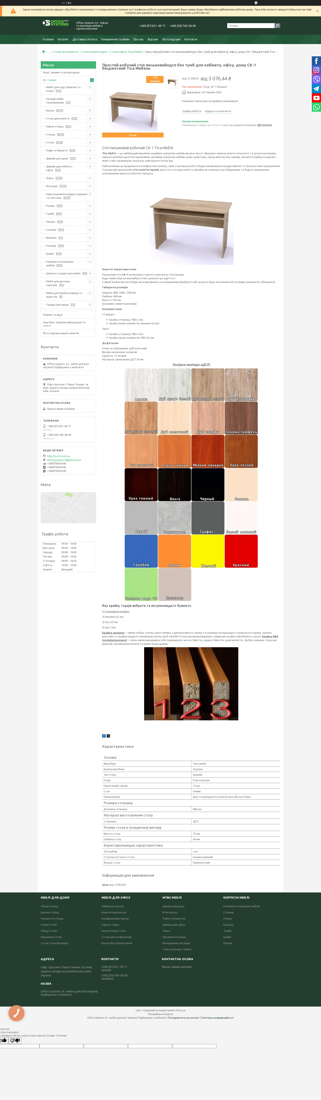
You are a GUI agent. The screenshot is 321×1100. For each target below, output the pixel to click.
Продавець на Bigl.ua (160, 1014)
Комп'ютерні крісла (114, 912)
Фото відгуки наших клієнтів (61, 333)
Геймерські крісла (112, 906)
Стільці (50, 134)
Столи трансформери (54, 943)
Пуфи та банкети (57, 150)
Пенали (50, 221)
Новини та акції (52, 314)
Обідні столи (49, 930)
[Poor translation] (14, 1040)
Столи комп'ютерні (94, 51)
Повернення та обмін (115, 39)
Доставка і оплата (85, 39)
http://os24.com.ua (58, 456)
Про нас (138, 39)
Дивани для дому (57, 158)
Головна (48, 39)
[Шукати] (277, 25)
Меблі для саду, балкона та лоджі (63, 89)
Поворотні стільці (52, 918)
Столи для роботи (65, 51)
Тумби (50, 213)
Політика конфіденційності (217, 1017)
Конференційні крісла (115, 918)
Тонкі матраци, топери (177, 949)
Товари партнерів (57, 304)
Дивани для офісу (174, 924)
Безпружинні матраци (176, 943)
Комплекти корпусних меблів (59, 263)
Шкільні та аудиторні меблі (63, 273)
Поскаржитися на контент (184, 1017)
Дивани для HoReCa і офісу (59, 168)
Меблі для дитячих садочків (58, 283)
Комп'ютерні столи (114, 930)
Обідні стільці (49, 906)
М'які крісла (170, 912)
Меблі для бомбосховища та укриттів (64, 295)
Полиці (50, 205)
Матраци (52, 186)
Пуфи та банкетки (174, 918)
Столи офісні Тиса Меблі (126, 51)
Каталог (63, 39)
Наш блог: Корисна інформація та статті (64, 324)
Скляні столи (49, 924)
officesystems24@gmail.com (64, 460)
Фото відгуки (171, 39)
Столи (50, 142)
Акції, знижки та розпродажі (61, 72)
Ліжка (49, 178)
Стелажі (51, 229)
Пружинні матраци (174, 936)
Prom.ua (180, 1010)
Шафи (50, 253)
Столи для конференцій (117, 936)
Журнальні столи (51, 936)
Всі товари (49, 79)
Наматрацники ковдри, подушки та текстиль (66, 196)
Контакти (190, 39)
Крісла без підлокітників (117, 943)
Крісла (50, 110)
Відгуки (153, 39)
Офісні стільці (54, 126)
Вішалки (51, 237)
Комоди (51, 245)
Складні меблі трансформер (55, 100)
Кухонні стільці (50, 912)
